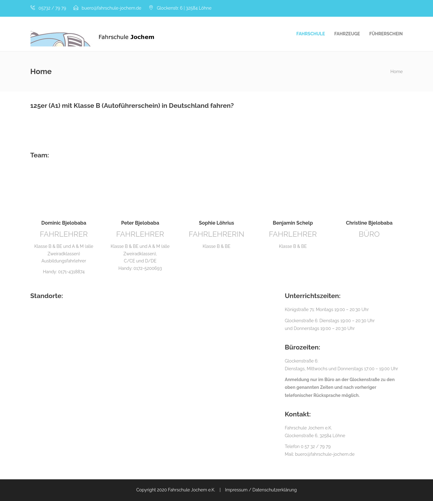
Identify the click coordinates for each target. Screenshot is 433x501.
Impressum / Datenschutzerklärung (261, 489)
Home (396, 71)
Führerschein (386, 33)
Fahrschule (310, 33)
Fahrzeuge (347, 33)
